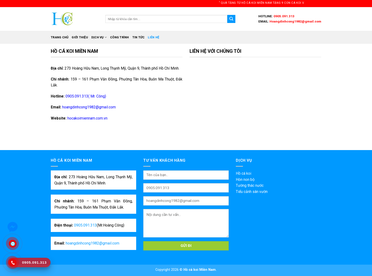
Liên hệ (153, 37)
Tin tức (138, 37)
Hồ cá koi (243, 173)
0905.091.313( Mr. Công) (85, 96)
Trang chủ (59, 37)
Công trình (119, 37)
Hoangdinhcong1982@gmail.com (295, 21)
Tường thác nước (250, 185)
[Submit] (231, 19)
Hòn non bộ (245, 179)
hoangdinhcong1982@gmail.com (89, 107)
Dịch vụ (99, 37)
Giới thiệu (80, 37)
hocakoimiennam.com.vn (87, 118)
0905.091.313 (283, 16)
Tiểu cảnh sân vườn (252, 191)
